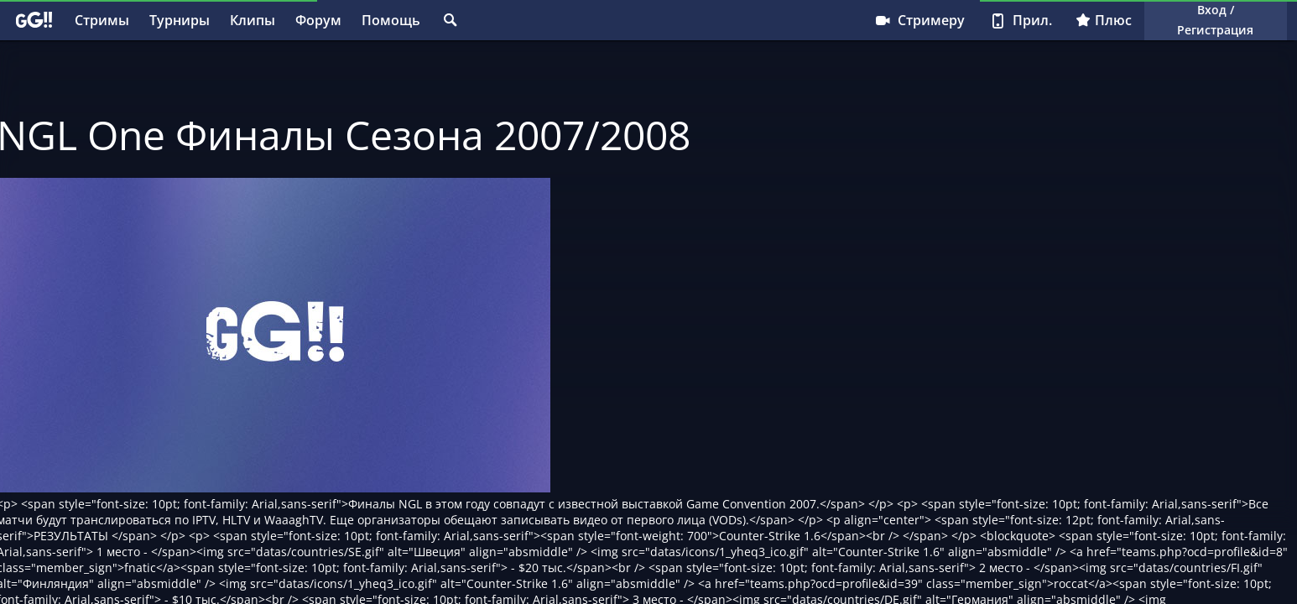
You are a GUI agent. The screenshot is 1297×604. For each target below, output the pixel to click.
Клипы (252, 20)
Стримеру (919, 20)
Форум (318, 20)
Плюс (1104, 20)
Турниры (179, 20)
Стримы (102, 20)
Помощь (391, 20)
